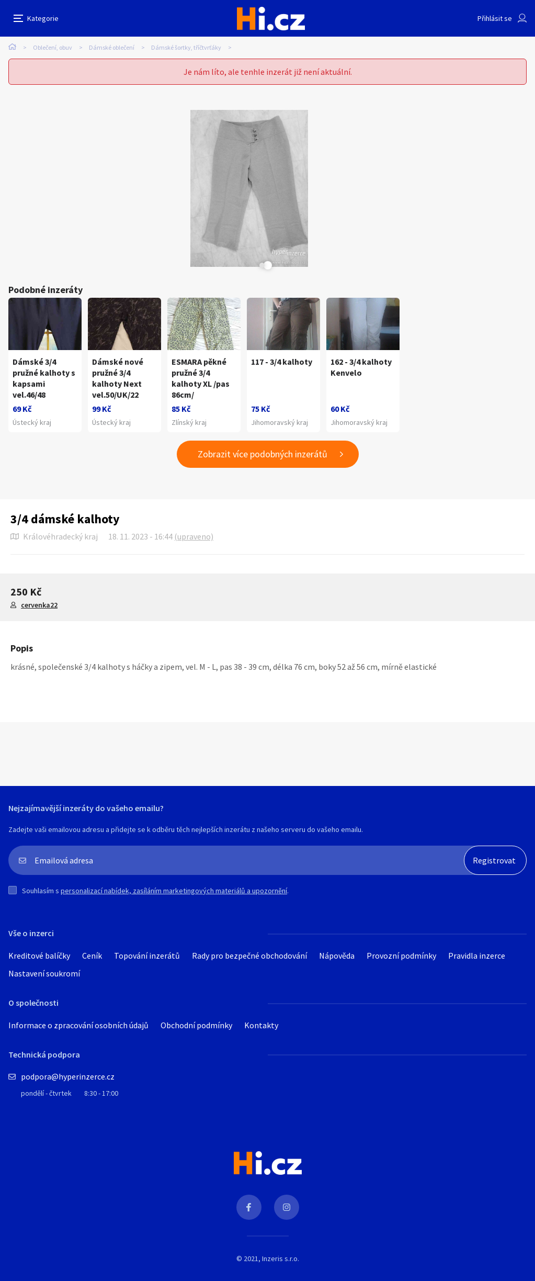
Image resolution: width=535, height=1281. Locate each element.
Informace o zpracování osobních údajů (78, 1025)
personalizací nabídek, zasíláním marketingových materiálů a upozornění (174, 890)
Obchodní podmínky (196, 1025)
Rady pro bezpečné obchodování (249, 955)
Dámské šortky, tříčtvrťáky (186, 47)
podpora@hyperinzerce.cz (68, 1076)
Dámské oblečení (111, 47)
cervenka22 (39, 605)
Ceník (92, 955)
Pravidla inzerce (476, 955)
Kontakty (261, 1025)
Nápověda (337, 955)
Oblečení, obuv (52, 47)
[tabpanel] (249, 188)
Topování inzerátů (147, 955)
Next (262, 265)
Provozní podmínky (401, 955)
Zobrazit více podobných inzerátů (262, 454)
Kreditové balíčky (39, 955)
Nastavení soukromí (44, 973)
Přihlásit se (494, 18)
